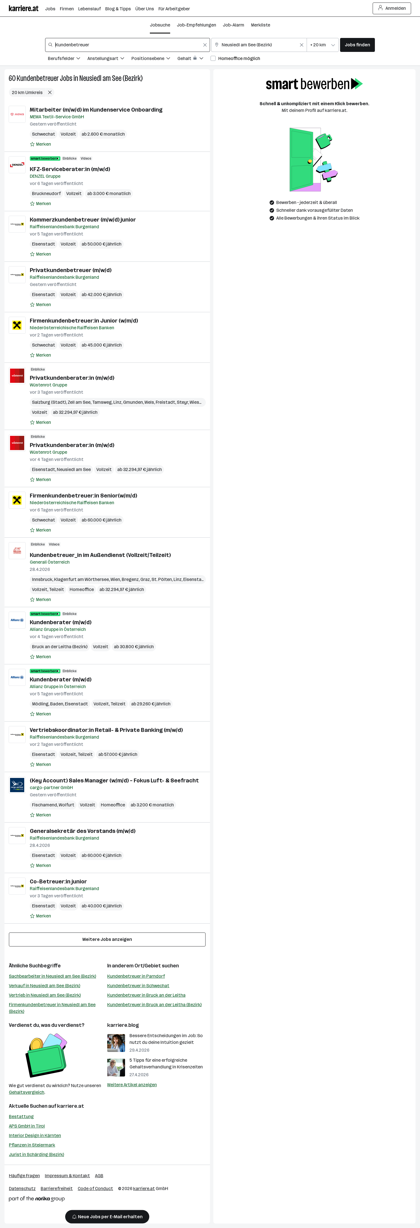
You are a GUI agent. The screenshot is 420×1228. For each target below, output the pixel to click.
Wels (149, 402)
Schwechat (43, 134)
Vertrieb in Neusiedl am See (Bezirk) (45, 995)
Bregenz (130, 579)
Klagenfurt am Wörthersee (81, 579)
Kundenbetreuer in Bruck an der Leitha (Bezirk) (154, 1004)
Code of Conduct (95, 1188)
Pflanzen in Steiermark (32, 1145)
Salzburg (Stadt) (49, 402)
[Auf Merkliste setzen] (40, 144)
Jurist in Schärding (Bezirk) (36, 1154)
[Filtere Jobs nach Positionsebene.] (154, 59)
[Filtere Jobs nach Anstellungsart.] (109, 59)
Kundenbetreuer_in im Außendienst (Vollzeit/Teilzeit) (100, 555)
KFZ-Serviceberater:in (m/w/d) (70, 169)
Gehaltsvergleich (26, 1092)
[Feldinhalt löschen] (205, 45)
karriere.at (70, 1106)
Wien (115, 579)
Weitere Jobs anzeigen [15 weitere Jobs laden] (107, 939)
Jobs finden (357, 44)
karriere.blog (123, 1025)
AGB (99, 1175)
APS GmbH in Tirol (27, 1126)
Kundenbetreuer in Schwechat (138, 985)
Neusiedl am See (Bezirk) (111, 78)
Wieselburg (201, 402)
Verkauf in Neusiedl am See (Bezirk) (44, 985)
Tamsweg (102, 402)
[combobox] (127, 45)
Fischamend (44, 805)
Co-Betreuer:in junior (58, 881)
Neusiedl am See (74, 469)
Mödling (40, 703)
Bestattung (21, 1116)
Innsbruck (42, 579)
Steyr (182, 402)
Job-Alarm (233, 25)
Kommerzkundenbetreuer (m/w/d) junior (83, 219)
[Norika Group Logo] (37, 1200)
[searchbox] (127, 45)
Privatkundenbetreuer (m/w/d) (70, 270)
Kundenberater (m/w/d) (60, 622)
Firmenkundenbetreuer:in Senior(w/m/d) (83, 495)
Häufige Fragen (24, 1175)
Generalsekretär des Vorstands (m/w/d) (82, 831)
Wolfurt (66, 805)
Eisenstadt (43, 244)
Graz (145, 579)
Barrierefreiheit (57, 1188)
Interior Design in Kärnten (35, 1135)
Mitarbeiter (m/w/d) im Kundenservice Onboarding (96, 109)
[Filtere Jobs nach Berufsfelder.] (67, 59)
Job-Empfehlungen (196, 25)
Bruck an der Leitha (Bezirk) (59, 646)
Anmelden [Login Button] (392, 8)
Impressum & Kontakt (67, 1175)
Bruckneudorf (46, 193)
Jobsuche (160, 25)
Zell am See (79, 402)
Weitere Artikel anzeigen (132, 1084)
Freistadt (165, 402)
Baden (56, 703)
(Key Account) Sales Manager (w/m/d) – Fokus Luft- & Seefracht (114, 780)
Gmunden (133, 402)
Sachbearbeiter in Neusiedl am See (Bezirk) (52, 976)
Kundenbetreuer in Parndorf (136, 976)
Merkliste (260, 25)
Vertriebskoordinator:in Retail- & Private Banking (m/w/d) (106, 730)
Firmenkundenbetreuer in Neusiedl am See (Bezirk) (52, 1008)
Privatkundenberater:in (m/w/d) (72, 377)
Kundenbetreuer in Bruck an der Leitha (146, 995)
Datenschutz (22, 1188)
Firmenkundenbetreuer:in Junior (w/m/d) (84, 320)
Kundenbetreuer (38, 78)
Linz (117, 402)
